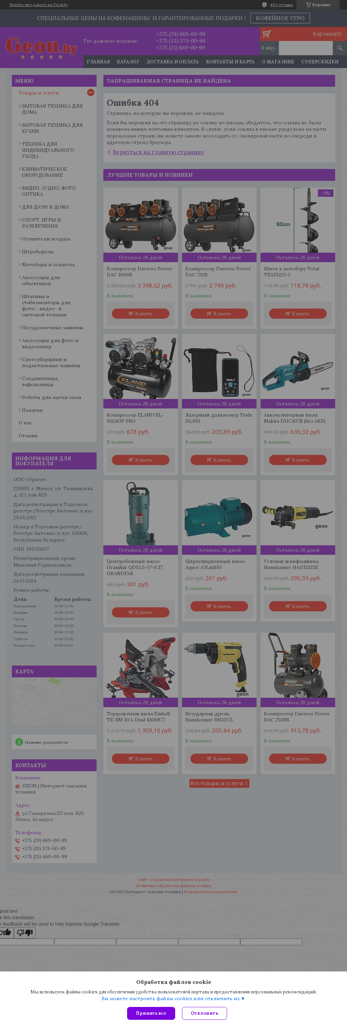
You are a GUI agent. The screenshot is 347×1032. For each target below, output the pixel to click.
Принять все (151, 1013)
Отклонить (204, 1013)
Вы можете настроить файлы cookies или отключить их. (171, 998)
